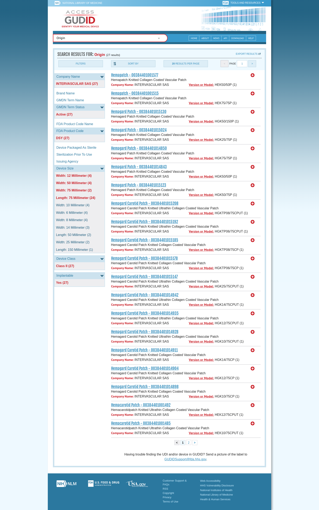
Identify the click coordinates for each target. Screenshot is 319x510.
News (216, 38)
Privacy (167, 497)
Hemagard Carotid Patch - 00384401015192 (144, 221)
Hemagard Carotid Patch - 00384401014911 (144, 350)
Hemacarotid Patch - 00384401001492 (140, 405)
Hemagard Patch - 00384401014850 (139, 148)
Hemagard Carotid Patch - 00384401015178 (144, 258)
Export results (247, 53)
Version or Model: (201, 85)
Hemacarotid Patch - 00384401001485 (141, 423)
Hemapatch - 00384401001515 (135, 93)
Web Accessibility (210, 480)
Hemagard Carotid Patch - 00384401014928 (144, 331)
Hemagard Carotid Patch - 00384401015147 (144, 276)
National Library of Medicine (82, 3)
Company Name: (122, 85)
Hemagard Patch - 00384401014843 (139, 166)
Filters (80, 63)
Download (237, 38)
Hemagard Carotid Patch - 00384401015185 (144, 240)
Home (194, 38)
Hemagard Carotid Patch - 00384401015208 (144, 203)
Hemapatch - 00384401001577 (134, 75)
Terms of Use (170, 501)
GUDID (80, 19)
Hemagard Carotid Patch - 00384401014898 (145, 386)
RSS (165, 488)
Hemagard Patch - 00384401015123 (138, 185)
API (225, 38)
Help (251, 38)
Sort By (133, 63)
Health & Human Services (215, 499)
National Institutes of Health (216, 490)
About (205, 38)
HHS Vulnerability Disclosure (217, 485)
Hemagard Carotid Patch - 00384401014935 (145, 313)
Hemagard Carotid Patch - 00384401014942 (144, 295)
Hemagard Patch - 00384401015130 (138, 111)
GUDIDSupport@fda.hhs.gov (185, 459)
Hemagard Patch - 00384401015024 (139, 130)
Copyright (168, 493)
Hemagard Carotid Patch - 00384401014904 (145, 368)
